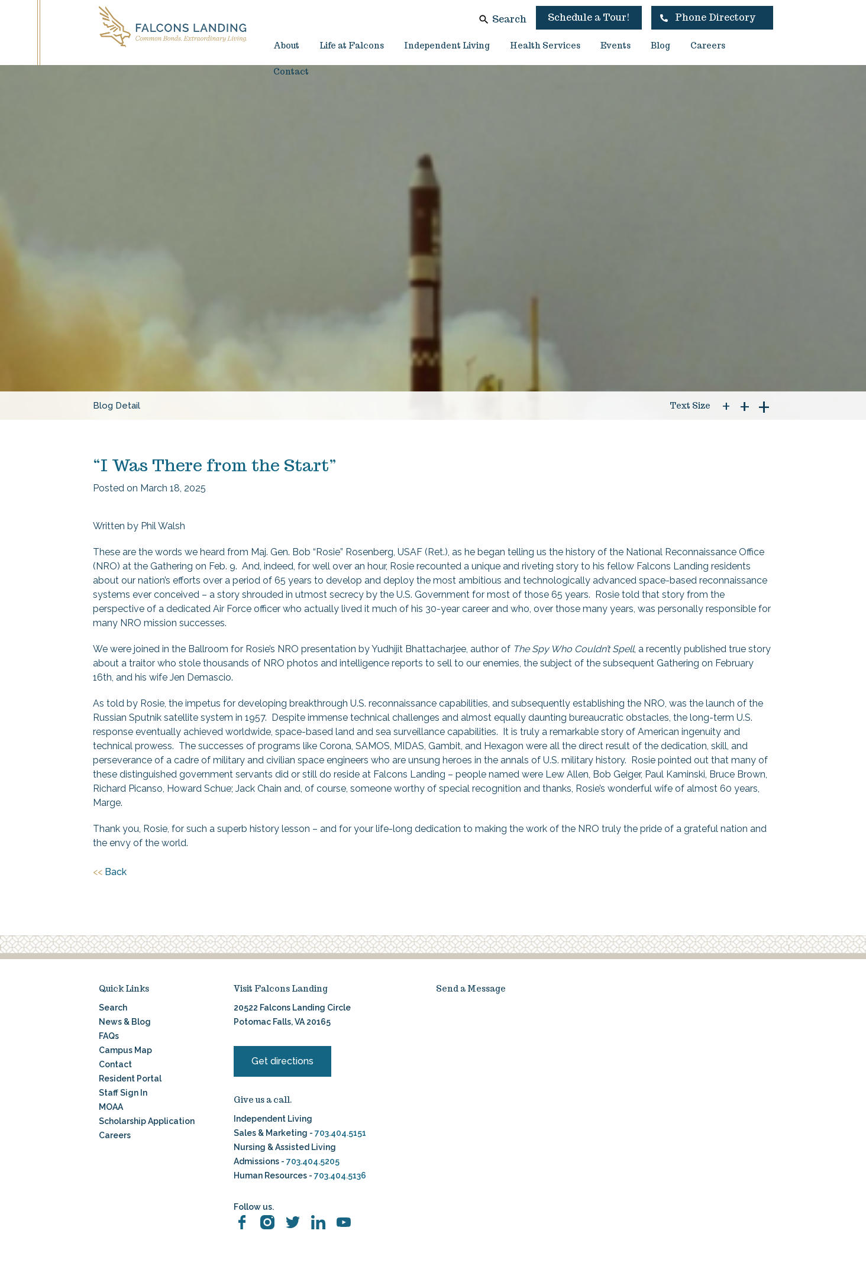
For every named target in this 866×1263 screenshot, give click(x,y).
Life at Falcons (351, 45)
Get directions (282, 1061)
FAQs (109, 1036)
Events (615, 45)
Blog (660, 45)
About (286, 45)
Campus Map (125, 1050)
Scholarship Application (147, 1121)
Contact (291, 71)
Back (110, 872)
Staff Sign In (123, 1092)
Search (509, 19)
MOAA (111, 1107)
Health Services (545, 45)
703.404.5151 (340, 1133)
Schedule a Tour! (589, 17)
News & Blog (125, 1021)
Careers (707, 45)
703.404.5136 (339, 1175)
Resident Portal (130, 1078)
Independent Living (447, 45)
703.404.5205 (313, 1161)
